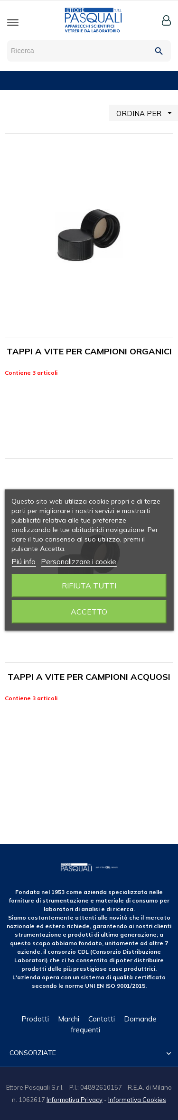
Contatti (101, 1018)
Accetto (89, 611)
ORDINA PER (147, 113)
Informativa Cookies (137, 1099)
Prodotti (35, 1018)
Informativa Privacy (75, 1099)
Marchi (68, 1018)
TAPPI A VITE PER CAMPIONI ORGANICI (89, 351)
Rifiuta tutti (89, 585)
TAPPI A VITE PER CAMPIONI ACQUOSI (89, 676)
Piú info (23, 561)
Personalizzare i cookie (78, 561)
